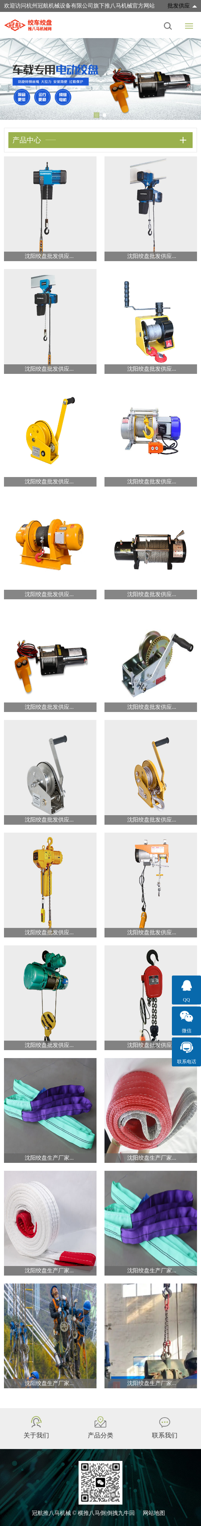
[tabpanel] (100, 79)
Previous (12, 79)
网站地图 (154, 1513)
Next (189, 79)
